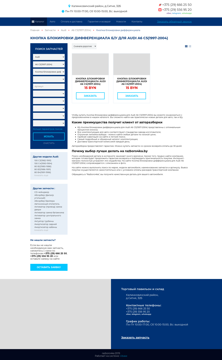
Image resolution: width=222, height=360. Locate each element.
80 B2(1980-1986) (42, 166)
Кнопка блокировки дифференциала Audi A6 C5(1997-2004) (90, 81)
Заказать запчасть (135, 337)
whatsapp (187, 13)
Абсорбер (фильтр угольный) (44, 196)
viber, (169, 13)
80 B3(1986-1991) (42, 169)
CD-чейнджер (41, 192)
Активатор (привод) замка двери (48, 208)
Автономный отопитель (46, 204)
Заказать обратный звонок (174, 21)
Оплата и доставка (71, 21)
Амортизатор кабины (45, 227)
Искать (49, 136)
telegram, (177, 13)
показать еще (41, 175)
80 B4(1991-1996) (42, 172)
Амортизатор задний (45, 224)
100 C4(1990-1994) (43, 163)
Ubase (123, 356)
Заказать (90, 95)
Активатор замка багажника (49, 212)
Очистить (48, 143)
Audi (63, 30)
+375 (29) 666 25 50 (177, 5)
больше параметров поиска (47, 129)
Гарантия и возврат (99, 21)
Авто (52, 21)
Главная (35, 30)
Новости (121, 21)
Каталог (39, 21)
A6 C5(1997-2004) (81, 30)
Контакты (137, 21)
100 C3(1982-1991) (42, 160)
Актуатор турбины (44, 221)
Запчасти (50, 30)
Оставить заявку (49, 267)
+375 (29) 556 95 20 (177, 10)
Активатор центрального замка (47, 217)
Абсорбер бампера (44, 201)
